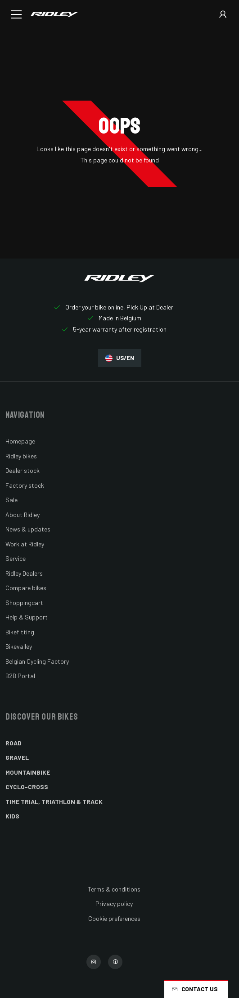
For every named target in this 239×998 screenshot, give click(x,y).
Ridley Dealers (24, 573)
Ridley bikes (21, 456)
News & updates (27, 529)
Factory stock (24, 485)
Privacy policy (114, 903)
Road (13, 743)
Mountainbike (27, 772)
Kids (12, 816)
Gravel (17, 757)
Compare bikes (25, 587)
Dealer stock (22, 470)
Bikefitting (19, 632)
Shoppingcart (24, 602)
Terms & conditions (114, 889)
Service (15, 558)
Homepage (20, 441)
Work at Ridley (24, 544)
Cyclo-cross (26, 786)
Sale (11, 500)
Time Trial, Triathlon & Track (54, 801)
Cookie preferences (114, 918)
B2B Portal (20, 675)
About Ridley (22, 514)
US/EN (119, 358)
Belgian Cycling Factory (37, 661)
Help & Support (26, 617)
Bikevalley (18, 646)
